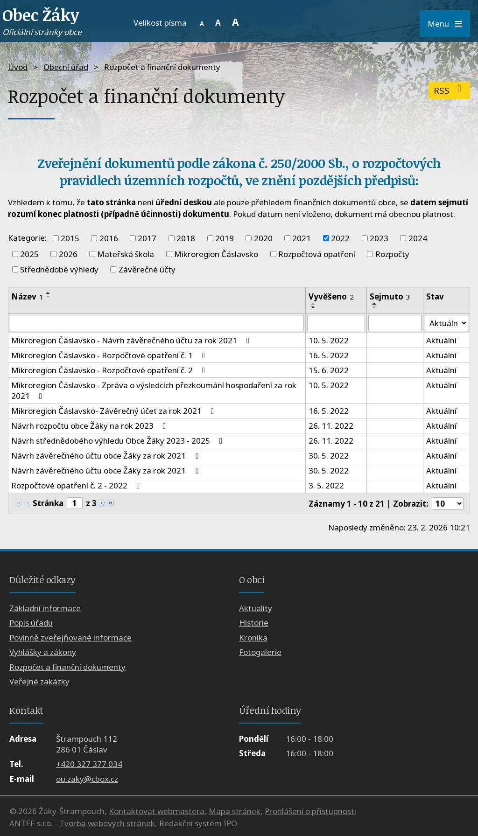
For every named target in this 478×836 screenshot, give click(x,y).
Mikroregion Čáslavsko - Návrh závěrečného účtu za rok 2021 (132, 340)
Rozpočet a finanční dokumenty (67, 667)
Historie (253, 622)
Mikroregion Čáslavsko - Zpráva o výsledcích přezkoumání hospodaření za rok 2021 (153, 391)
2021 (301, 238)
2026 (68, 254)
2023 (379, 238)
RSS (449, 90)
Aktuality (255, 608)
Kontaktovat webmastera (156, 811)
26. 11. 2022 (331, 426)
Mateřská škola (125, 254)
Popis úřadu (31, 622)
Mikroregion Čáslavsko (216, 254)
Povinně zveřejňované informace (70, 637)
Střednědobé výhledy (59, 269)
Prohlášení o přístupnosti (310, 811)
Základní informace (45, 608)
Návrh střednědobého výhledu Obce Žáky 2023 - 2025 (118, 441)
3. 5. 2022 (326, 486)
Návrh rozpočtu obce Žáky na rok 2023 (90, 426)
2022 (340, 238)
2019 (224, 238)
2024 (417, 238)
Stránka (48, 503)
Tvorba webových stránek (107, 823)
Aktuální (441, 340)
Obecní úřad (65, 67)
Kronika (253, 637)
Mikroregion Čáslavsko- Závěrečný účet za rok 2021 (114, 411)
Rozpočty (392, 254)
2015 (70, 238)
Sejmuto (390, 296)
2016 (108, 238)
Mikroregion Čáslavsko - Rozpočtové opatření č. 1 (110, 355)
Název (27, 296)
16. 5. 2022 (329, 355)
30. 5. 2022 (329, 456)
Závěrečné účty (147, 269)
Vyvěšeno (331, 296)
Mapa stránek (234, 811)
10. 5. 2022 (329, 340)
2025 (29, 254)
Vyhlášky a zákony (42, 652)
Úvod (18, 67)
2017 (147, 238)
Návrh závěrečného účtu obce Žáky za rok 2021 (106, 456)
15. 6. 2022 (329, 370)
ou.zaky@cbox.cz (87, 778)
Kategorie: (27, 237)
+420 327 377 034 (89, 764)
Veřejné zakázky (39, 681)
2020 (263, 238)
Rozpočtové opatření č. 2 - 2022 (77, 486)
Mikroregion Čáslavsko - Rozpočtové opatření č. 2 (110, 370)
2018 (185, 238)
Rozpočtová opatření (316, 254)
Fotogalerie (260, 652)
